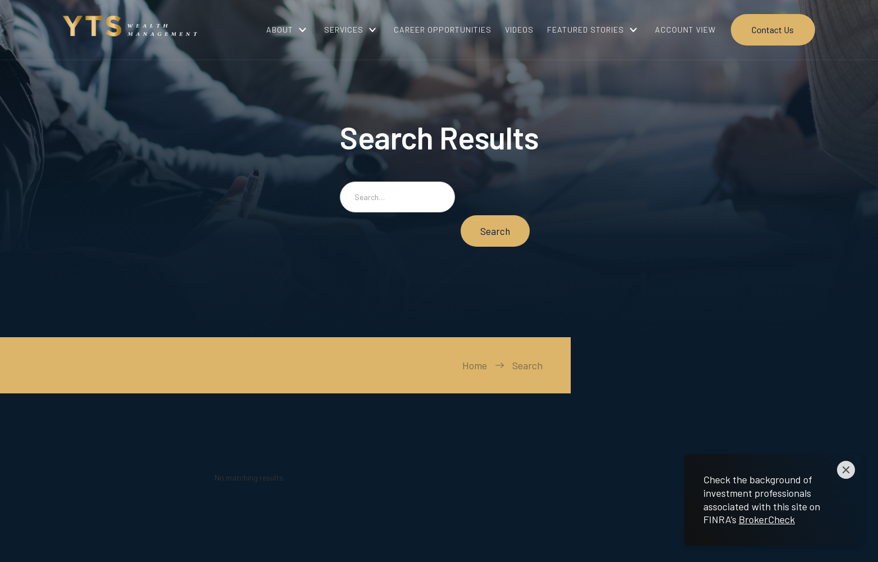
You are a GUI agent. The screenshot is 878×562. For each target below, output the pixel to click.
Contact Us (773, 29)
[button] (288, 29)
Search (527, 365)
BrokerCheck (767, 519)
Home (474, 365)
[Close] (846, 470)
